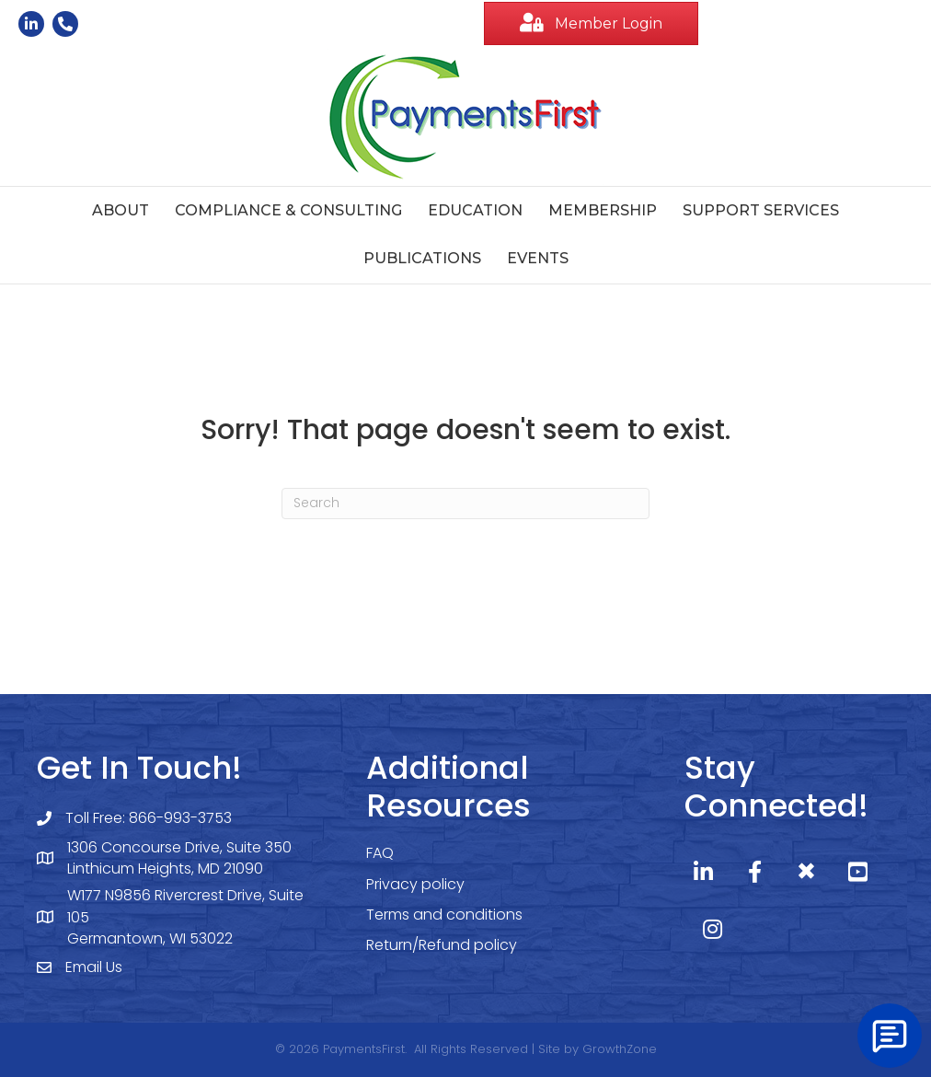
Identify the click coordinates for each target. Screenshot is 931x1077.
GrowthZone (619, 1049)
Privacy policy (415, 884)
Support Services (761, 210)
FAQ (380, 852)
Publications (422, 258)
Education (475, 210)
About (120, 210)
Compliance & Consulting (288, 210)
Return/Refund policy (441, 944)
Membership (602, 210)
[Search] (465, 503)
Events (538, 258)
